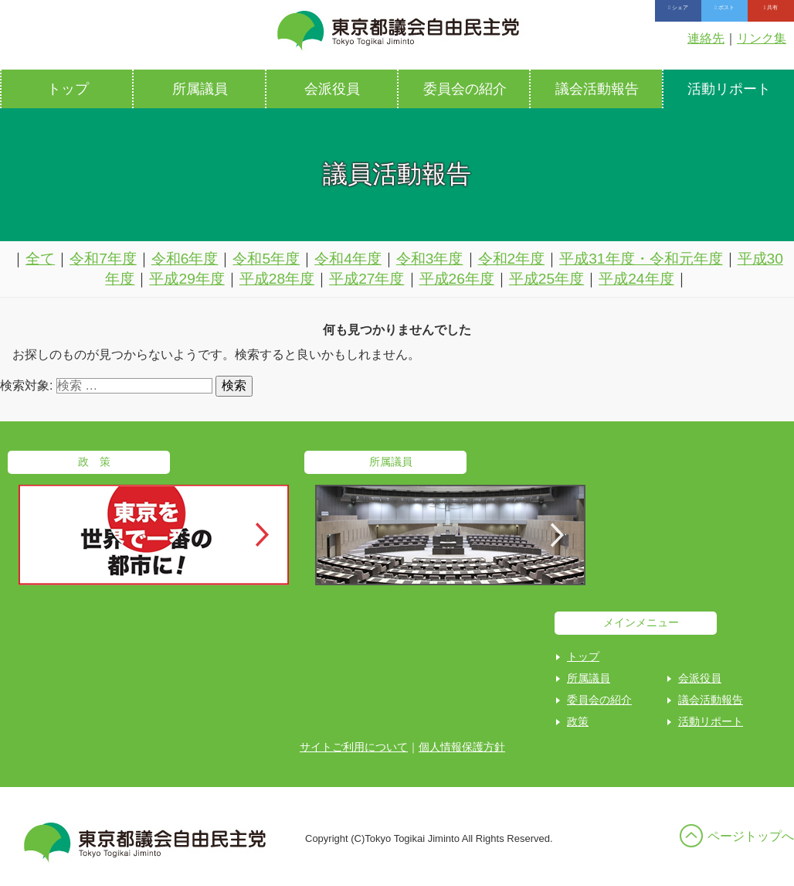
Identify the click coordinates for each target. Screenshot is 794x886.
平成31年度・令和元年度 (640, 258)
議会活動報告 (597, 89)
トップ (68, 89)
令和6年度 (185, 258)
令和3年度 (429, 258)
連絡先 (705, 38)
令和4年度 (348, 258)
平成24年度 (636, 279)
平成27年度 (366, 279)
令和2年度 (511, 258)
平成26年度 (456, 279)
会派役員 (332, 89)
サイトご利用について (354, 747)
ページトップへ (750, 836)
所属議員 (200, 89)
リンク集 (761, 38)
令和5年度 (266, 258)
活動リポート (710, 721)
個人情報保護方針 (462, 747)
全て (40, 258)
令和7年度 (103, 258)
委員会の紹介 (465, 89)
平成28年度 (276, 279)
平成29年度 (186, 279)
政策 (578, 721)
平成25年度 (546, 279)
